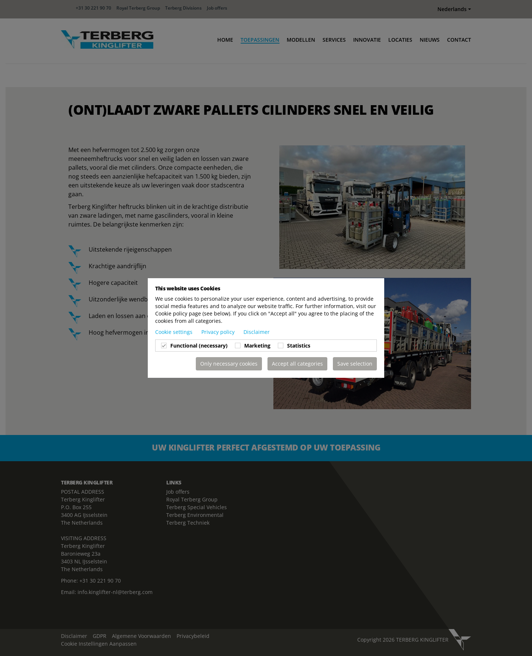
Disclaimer (256, 331)
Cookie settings (174, 331)
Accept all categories (297, 363)
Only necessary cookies (229, 363)
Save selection (354, 363)
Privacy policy (218, 331)
